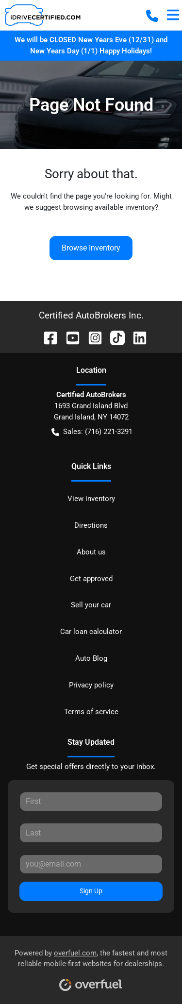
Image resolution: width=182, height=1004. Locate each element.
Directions (91, 525)
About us (91, 552)
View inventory (91, 498)
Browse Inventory (91, 247)
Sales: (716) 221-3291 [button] (91, 431)
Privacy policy (91, 685)
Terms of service (91, 711)
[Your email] (91, 864)
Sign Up (91, 891)
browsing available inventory (109, 207)
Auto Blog (91, 658)
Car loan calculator (91, 631)
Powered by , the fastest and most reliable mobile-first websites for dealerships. (91, 967)
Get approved (91, 578)
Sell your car (91, 605)
